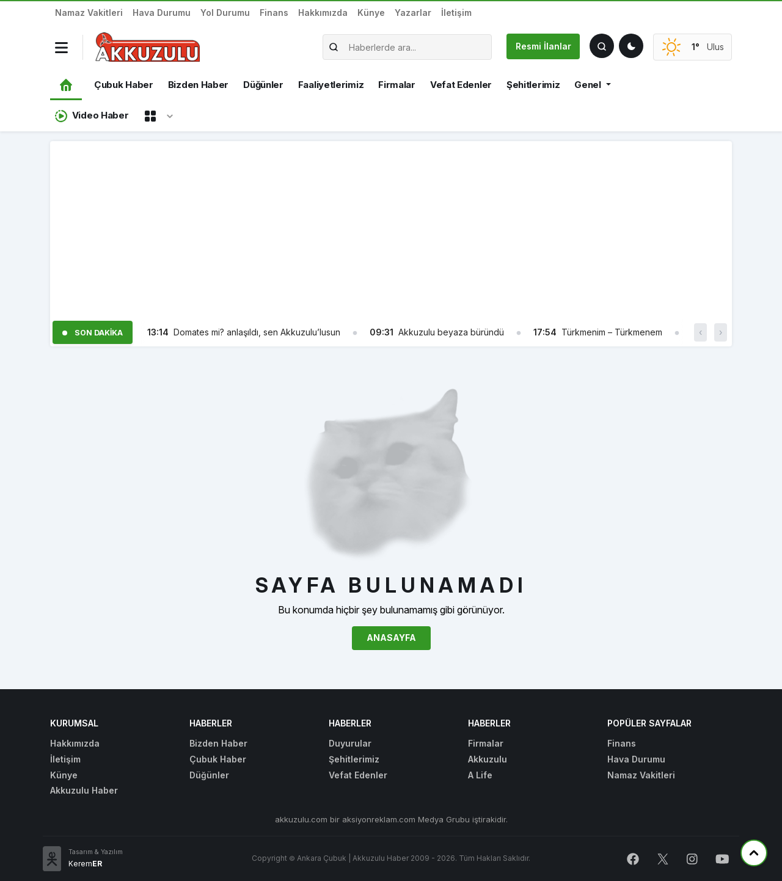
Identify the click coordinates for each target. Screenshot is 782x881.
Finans (274, 12)
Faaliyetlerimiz (331, 84)
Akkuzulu (487, 759)
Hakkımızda (323, 12)
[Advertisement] (391, 226)
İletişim (456, 12)
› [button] (720, 332)
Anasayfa (391, 637)
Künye (371, 12)
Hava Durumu (162, 12)
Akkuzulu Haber (84, 790)
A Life (480, 775)
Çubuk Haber (123, 84)
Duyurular (350, 743)
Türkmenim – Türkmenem (611, 332)
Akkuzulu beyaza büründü (451, 332)
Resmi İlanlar (543, 46)
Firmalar (396, 84)
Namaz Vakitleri (89, 12)
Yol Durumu (225, 12)
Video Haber (91, 115)
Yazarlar (413, 12)
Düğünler (263, 84)
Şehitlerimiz (533, 84)
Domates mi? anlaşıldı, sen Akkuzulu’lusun (257, 332)
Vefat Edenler (461, 84)
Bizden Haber (198, 84)
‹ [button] (700, 332)
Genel (587, 84)
